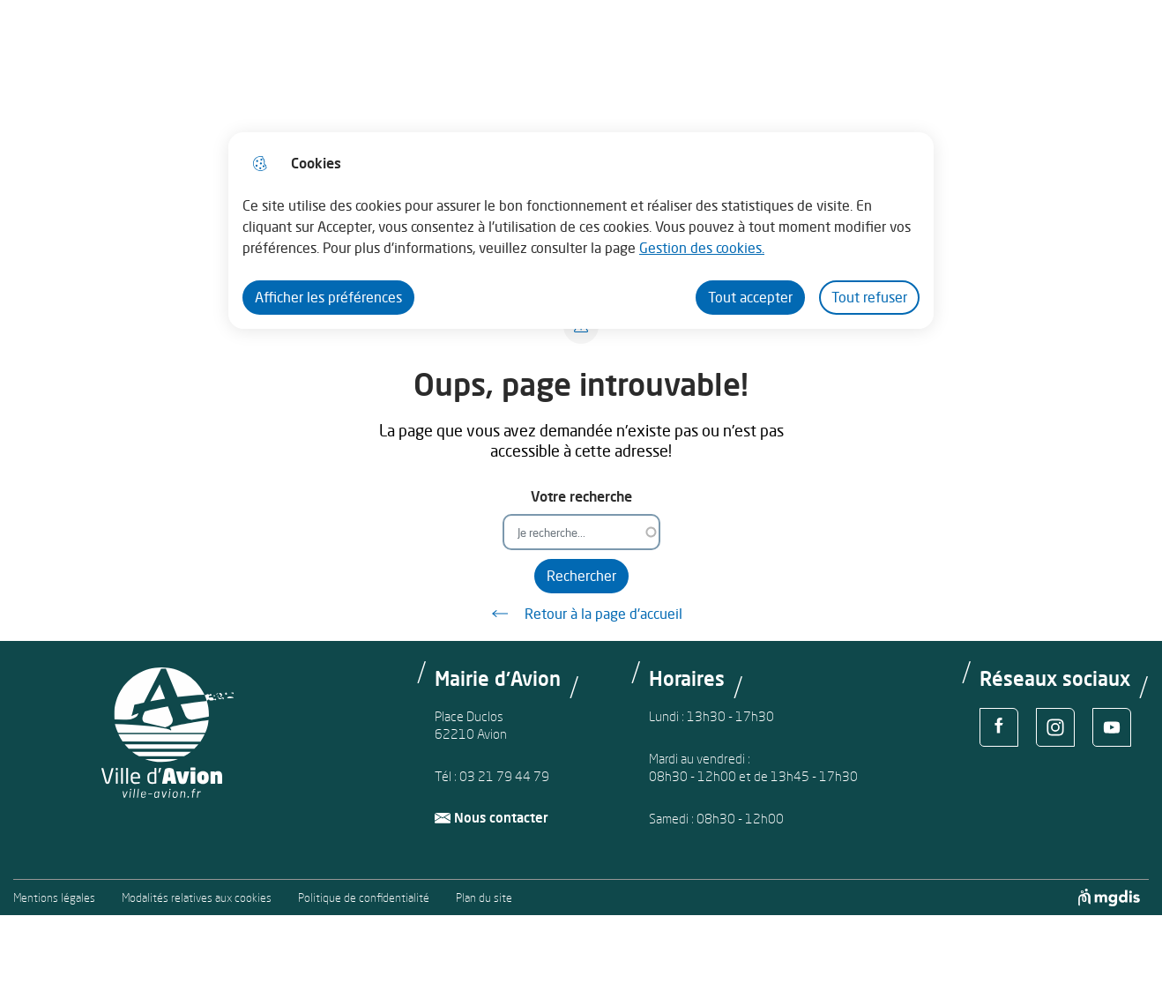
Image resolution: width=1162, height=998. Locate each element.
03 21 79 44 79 (504, 776)
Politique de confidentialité (363, 898)
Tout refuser (869, 297)
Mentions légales (54, 898)
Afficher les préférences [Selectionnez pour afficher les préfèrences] (328, 297)
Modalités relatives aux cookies (197, 898)
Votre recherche (581, 496)
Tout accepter (750, 297)
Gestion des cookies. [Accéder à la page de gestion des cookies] (701, 248)
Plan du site (484, 898)
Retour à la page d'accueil (581, 613)
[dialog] (581, 230)
